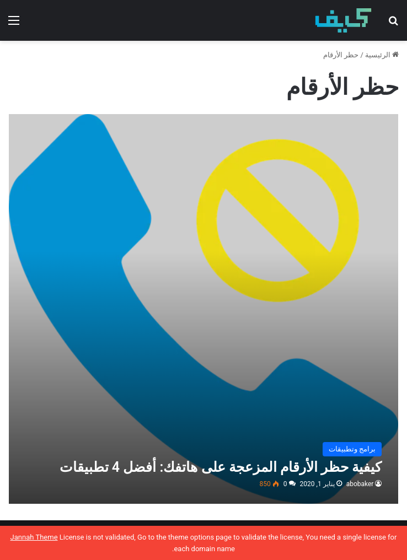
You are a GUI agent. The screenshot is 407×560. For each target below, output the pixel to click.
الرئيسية (382, 55)
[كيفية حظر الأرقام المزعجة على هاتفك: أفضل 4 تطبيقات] (204, 309)
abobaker (360, 484)
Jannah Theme (34, 537)
